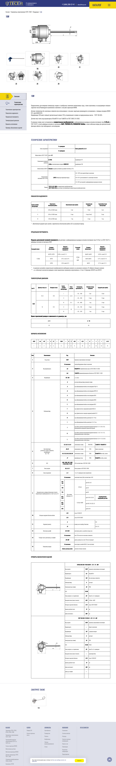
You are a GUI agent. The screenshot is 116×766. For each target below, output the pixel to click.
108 (41, 12)
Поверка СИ (29, 714)
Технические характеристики (18, 87)
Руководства (47, 717)
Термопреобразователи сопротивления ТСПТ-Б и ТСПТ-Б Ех (11, 724)
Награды (64, 720)
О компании (64, 714)
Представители (65, 738)
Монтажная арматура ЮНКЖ (12, 735)
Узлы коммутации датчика (11, 759)
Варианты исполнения (11, 107)
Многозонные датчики (11, 732)
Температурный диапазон (12, 104)
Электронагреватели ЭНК (11, 753)
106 (39, 691)
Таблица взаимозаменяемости (49, 726)
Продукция (36, 12)
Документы (47, 711)
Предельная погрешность (12, 100)
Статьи (45, 730)
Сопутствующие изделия (11, 756)
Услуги (28, 711)
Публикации (65, 730)
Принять (79, 760)
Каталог (8, 12)
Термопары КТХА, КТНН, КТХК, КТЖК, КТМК (11, 714)
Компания (65, 711)
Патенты (46, 720)
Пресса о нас (65, 727)
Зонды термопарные (10, 750)
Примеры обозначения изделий (14, 111)
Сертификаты (47, 714)
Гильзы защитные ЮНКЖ (11, 729)
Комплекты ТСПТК (10, 747)
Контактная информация (65, 734)
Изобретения (47, 722)
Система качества (66, 717)
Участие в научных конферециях (66, 723)
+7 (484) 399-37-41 (68, 4)
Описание (17, 80)
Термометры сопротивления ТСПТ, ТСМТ (21, 12)
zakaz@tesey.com (82, 5)
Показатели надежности (12, 97)
